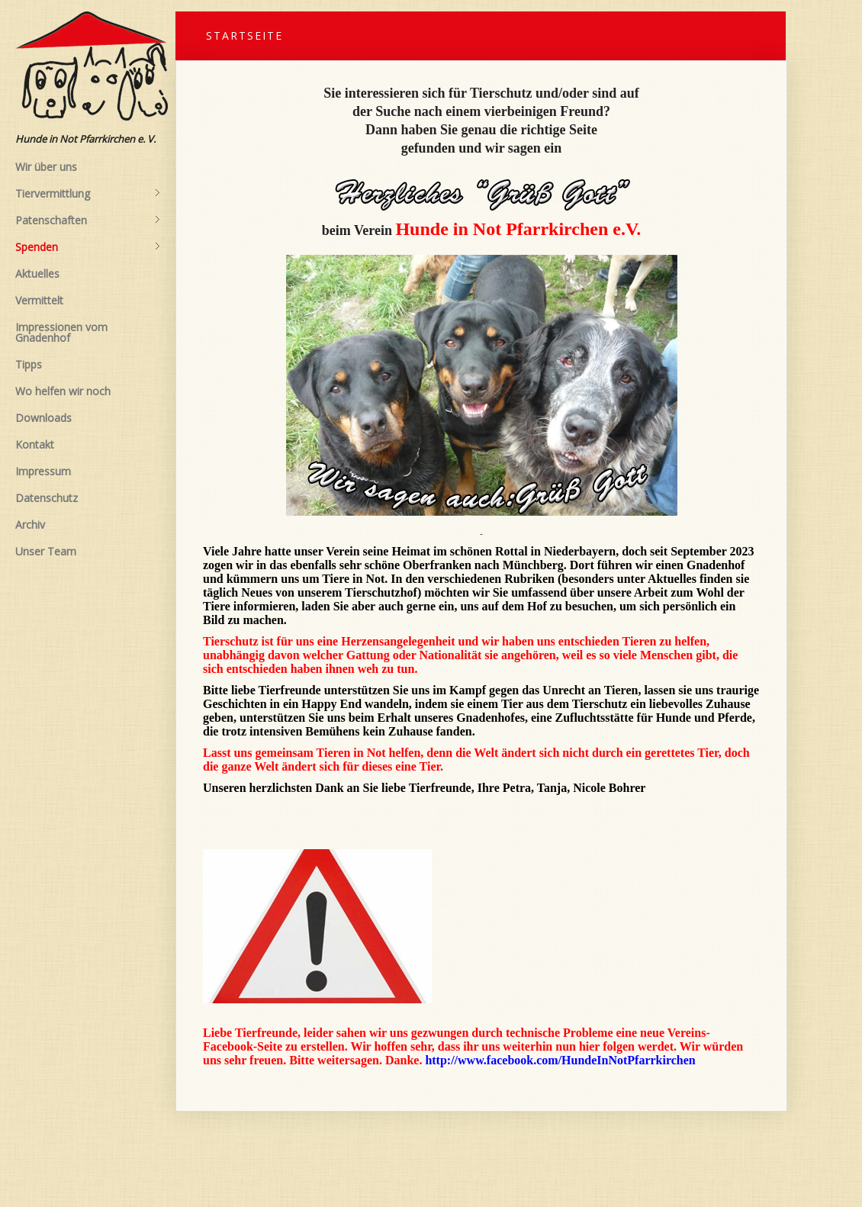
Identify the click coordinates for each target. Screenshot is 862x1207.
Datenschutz (46, 498)
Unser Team (45, 551)
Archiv (30, 524)
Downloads (43, 417)
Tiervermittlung (87, 193)
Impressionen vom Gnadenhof (61, 332)
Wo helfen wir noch (63, 391)
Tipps (28, 364)
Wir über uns (46, 166)
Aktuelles (37, 273)
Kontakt (34, 444)
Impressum (43, 471)
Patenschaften (87, 220)
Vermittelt (39, 300)
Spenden (87, 247)
